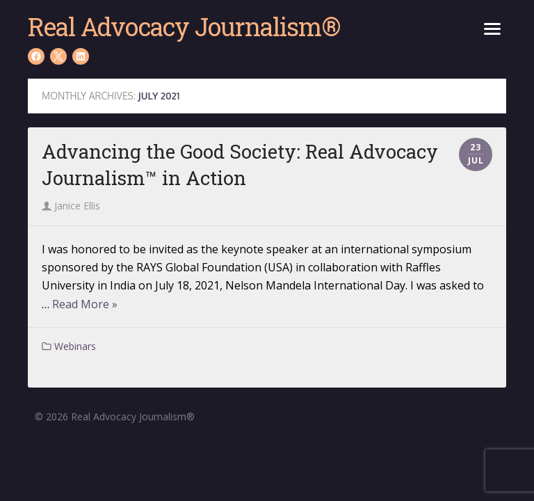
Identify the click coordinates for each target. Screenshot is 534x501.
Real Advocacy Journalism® (184, 26)
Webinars (75, 346)
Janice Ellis (71, 205)
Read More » (85, 304)
